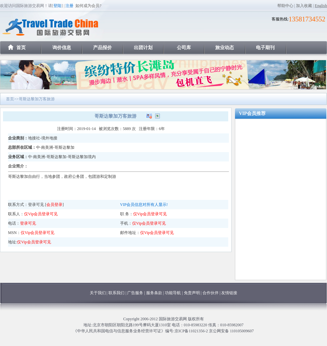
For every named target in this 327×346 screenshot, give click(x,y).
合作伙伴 (211, 293)
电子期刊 (265, 47)
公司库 (184, 47)
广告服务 (135, 293)
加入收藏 (304, 5)
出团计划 (143, 47)
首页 (21, 47)
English (321, 5)
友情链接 (229, 293)
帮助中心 (285, 5)
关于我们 (98, 293)
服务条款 (154, 293)
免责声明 (192, 293)
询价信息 (61, 47)
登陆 (57, 5)
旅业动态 (224, 47)
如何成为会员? (88, 5)
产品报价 (102, 47)
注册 (69, 5)
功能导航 (173, 293)
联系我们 (116, 293)
